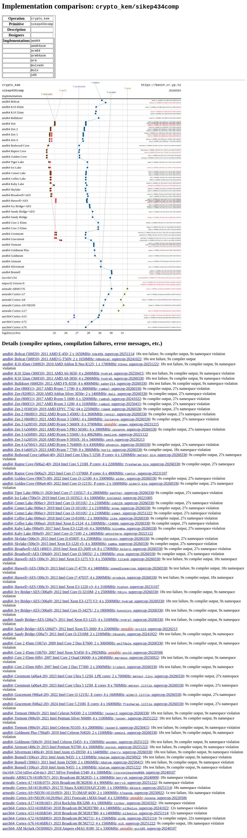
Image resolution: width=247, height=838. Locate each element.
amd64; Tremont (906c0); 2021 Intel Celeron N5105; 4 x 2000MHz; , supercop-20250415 (76, 732)
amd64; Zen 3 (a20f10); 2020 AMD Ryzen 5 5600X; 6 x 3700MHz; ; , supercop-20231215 (81, 429)
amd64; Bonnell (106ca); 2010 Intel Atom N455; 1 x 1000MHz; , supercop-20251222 (72, 772)
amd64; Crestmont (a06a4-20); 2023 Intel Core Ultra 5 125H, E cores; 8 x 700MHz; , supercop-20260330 (93, 690)
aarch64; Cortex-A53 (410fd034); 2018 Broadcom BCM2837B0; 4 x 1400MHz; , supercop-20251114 (85, 818)
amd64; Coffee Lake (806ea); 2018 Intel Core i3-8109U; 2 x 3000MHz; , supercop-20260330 (76, 523)
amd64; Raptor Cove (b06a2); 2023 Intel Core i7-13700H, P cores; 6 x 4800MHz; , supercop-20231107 (85, 478)
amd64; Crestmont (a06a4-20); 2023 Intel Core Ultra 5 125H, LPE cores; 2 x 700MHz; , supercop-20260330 (93, 681)
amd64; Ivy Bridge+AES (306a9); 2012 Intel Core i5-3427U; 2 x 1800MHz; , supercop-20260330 (83, 615)
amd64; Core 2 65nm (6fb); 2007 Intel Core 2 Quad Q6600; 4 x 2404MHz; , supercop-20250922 (81, 662)
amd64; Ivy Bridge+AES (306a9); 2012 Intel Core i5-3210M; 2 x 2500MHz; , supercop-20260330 (80, 597)
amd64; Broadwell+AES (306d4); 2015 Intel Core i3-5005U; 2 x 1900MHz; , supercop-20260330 (79, 559)
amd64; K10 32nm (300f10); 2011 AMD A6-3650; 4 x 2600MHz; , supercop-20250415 (73, 378)
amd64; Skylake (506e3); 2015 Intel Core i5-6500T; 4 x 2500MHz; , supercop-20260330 (76, 543)
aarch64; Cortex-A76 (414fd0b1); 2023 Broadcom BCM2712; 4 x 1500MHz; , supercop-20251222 (79, 828)
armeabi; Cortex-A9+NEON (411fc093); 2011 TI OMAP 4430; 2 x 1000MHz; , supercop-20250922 (83, 798)
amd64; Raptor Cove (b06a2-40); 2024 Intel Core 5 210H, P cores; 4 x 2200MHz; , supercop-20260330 (91, 469)
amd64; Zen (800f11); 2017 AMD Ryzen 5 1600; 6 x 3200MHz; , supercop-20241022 (72, 404)
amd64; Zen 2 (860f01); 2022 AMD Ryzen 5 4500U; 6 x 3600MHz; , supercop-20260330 (74, 419)
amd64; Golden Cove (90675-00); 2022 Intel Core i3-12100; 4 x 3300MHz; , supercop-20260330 (79, 483)
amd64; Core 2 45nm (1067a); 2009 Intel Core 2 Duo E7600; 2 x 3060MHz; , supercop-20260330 (83, 648)
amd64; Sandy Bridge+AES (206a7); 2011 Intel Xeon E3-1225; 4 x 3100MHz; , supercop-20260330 (83, 624)
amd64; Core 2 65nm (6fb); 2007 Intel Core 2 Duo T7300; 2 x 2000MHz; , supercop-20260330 (80, 672)
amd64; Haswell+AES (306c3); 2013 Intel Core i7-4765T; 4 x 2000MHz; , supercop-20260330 (79, 582)
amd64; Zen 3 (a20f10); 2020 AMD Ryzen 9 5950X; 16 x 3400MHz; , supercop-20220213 (74, 444)
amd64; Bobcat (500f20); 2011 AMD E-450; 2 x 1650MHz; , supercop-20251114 (68, 359)
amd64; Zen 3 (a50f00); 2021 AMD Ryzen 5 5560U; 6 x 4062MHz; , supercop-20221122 (75, 439)
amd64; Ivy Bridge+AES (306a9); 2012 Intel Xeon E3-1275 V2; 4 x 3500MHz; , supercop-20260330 (83, 606)
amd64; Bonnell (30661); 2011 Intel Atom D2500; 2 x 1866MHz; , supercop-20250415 (73, 767)
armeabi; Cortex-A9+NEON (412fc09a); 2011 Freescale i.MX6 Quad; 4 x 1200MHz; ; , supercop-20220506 (95, 803)
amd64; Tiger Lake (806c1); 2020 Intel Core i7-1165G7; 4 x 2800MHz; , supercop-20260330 (78, 498)
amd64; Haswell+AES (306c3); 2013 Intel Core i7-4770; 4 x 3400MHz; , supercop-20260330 (85, 573)
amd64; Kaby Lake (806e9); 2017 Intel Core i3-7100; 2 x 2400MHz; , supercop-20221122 (78, 538)
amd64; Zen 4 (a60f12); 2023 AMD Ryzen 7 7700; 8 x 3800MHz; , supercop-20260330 (72, 455)
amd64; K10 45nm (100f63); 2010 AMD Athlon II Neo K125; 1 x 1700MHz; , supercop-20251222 (80, 369)
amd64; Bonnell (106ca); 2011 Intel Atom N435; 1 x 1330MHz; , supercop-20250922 (71, 762)
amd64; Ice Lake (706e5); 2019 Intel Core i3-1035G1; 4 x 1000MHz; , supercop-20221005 (77, 503)
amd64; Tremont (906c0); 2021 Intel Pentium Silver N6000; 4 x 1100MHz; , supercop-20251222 (80, 723)
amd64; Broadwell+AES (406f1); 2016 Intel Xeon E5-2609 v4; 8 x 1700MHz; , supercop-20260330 (82, 554)
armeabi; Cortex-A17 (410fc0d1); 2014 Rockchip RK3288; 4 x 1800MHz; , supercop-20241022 (79, 808)
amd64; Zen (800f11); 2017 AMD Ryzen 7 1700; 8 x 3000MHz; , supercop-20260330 (72, 393)
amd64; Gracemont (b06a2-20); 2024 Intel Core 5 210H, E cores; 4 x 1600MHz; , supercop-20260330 (93, 709)
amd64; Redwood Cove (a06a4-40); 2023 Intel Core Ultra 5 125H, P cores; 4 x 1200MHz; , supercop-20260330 (95, 460)
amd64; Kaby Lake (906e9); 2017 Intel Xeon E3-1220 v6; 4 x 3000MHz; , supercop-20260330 (79, 533)
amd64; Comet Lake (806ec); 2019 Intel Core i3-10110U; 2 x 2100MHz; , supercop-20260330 (78, 508)
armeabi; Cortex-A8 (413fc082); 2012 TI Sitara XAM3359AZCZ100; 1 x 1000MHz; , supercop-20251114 (87, 792)
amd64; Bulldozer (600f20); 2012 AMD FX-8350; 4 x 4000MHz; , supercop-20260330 (74, 388)
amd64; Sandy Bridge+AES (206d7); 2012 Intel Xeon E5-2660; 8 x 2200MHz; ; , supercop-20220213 (90, 634)
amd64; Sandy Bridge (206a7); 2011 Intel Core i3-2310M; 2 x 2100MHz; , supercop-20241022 (80, 639)
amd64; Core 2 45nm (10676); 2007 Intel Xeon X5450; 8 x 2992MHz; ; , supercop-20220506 (83, 657)
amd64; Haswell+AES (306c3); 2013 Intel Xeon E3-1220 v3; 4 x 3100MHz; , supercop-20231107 (81, 592)
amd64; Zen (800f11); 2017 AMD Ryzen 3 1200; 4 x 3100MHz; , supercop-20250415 (72, 409)
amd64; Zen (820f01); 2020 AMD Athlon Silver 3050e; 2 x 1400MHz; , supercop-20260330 (75, 398)
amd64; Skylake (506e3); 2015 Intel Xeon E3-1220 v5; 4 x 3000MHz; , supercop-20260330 (75, 548)
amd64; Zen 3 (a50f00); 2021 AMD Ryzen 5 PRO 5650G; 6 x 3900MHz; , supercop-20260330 (79, 434)
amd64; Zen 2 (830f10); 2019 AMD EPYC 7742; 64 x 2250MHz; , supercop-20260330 (72, 414)
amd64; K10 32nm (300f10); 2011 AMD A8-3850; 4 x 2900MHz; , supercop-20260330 (73, 383)
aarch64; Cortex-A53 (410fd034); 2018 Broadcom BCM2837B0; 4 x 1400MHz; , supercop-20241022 (85, 813)
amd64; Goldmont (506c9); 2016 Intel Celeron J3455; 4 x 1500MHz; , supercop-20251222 (75, 747)
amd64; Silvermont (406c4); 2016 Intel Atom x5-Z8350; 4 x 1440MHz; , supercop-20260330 (77, 757)
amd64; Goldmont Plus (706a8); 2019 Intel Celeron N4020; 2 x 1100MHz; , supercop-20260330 (80, 737)
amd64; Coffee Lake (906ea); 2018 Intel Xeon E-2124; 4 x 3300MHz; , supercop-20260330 (76, 528)
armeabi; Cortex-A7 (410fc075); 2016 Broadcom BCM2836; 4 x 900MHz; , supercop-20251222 (80, 787)
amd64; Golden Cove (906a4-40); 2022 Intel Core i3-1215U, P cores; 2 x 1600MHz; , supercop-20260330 (90, 488)
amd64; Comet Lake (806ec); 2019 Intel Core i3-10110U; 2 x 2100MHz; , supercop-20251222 (77, 518)
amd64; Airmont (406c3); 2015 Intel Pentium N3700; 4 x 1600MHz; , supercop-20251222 (75, 752)
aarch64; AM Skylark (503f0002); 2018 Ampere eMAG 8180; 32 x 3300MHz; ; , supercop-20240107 (90, 833)
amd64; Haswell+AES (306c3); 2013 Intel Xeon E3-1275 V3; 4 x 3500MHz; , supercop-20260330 (81, 564)
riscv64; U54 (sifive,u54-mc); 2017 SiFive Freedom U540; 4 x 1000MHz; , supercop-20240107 (89, 777)
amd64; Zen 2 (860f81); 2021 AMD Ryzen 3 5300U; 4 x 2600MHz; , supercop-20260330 (76, 424)
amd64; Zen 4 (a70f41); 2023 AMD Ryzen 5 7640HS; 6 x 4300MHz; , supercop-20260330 (76, 449)
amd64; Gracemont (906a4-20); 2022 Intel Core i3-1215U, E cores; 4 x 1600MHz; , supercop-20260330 (92, 699)
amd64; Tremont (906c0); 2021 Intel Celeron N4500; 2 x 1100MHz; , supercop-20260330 (76, 718)
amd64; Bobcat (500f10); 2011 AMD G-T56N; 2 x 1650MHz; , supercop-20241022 (72, 364)
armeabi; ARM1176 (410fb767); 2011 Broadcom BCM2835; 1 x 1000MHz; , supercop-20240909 (80, 782)
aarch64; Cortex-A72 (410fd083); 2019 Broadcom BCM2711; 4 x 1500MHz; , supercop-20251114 (79, 823)
